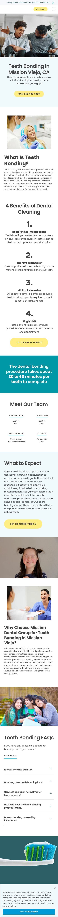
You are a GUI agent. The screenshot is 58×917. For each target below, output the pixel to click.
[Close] (55, 888)
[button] (53, 9)
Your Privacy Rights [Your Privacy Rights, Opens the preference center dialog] (29, 911)
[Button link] (40, 9)
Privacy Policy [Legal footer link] (10, 883)
